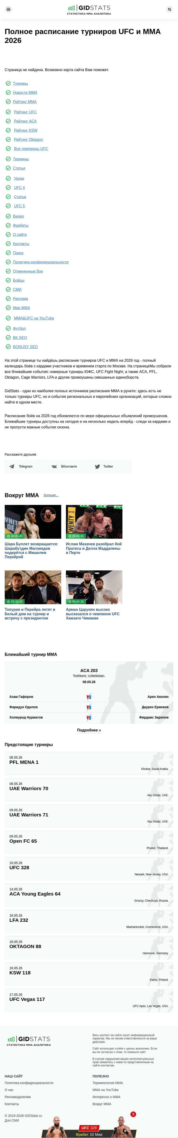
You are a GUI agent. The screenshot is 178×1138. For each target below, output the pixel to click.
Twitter (108, 466)
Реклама (20, 299)
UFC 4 (19, 188)
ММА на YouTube (106, 1090)
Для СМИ (12, 1120)
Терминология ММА (108, 1083)
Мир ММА (21, 308)
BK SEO (20, 338)
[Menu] (8, 9)
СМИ (17, 290)
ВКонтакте (69, 466)
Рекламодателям (18, 1097)
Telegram (25, 466)
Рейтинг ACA (25, 121)
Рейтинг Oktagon (28, 140)
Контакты (21, 244)
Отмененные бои (28, 271)
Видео (18, 216)
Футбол (19, 329)
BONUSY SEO (25, 347)
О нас (9, 1090)
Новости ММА (25, 93)
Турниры (20, 83)
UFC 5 (19, 206)
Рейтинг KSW (25, 130)
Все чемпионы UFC (31, 149)
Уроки (19, 179)
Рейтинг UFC (25, 112)
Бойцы (18, 280)
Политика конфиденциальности (41, 262)
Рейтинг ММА (25, 102)
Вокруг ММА (102, 1104)
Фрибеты (20, 225)
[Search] (169, 9)
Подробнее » (89, 730)
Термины (21, 159)
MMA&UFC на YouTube (34, 318)
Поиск (18, 253)
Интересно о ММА (106, 1097)
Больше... (51, 495)
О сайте (20, 235)
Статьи (19, 168)
